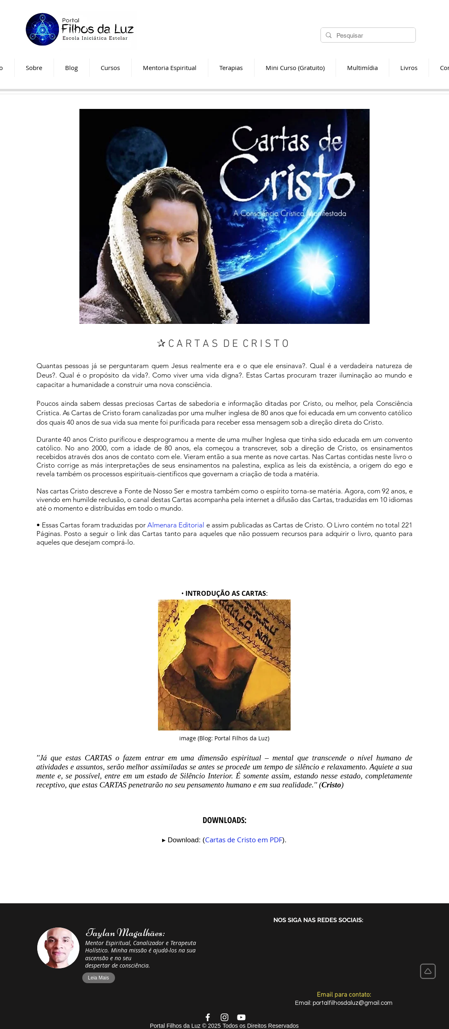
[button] (231, 68)
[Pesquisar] (367, 35)
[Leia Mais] (98, 977)
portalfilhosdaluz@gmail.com (353, 1003)
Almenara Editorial (175, 525)
